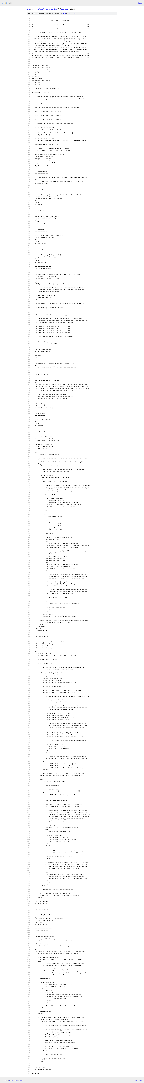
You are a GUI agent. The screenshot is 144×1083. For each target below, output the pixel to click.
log (69, 13)
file (64, 13)
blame (74, 13)
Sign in (140, 3)
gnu (28, 9)
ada (66, 9)
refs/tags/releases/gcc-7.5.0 (47, 9)
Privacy (16, 1080)
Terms (21, 1080)
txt (136, 1080)
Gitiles (11, 1080)
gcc (33, 9)
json (140, 1080)
